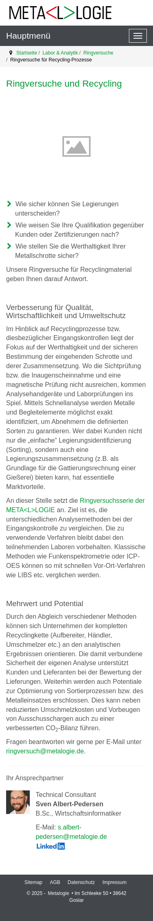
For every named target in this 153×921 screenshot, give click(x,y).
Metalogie (59, 893)
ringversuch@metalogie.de (45, 751)
